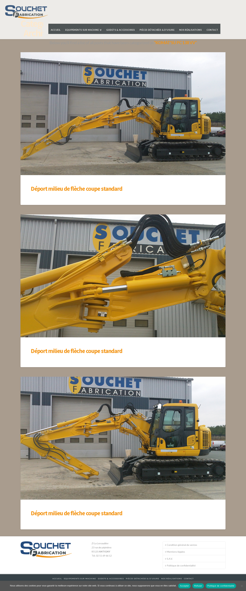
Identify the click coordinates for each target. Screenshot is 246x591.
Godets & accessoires (111, 579)
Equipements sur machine (80, 579)
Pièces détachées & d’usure (142, 579)
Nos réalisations (171, 579)
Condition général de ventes (181, 544)
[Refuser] (241, 586)
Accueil (57, 579)
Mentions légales (175, 551)
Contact (189, 579)
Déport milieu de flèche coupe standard (76, 188)
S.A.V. (169, 558)
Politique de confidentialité (180, 565)
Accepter (184, 586)
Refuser (198, 586)
